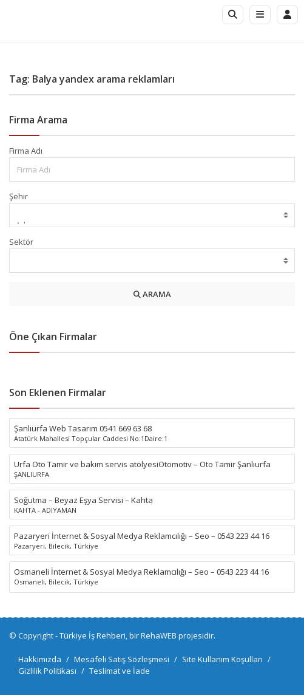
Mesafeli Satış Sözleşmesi (121, 659)
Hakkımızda (39, 659)
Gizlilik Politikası (47, 670)
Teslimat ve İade (119, 670)
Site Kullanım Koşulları (222, 659)
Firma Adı (25, 150)
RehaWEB (159, 635)
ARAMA (152, 294)
